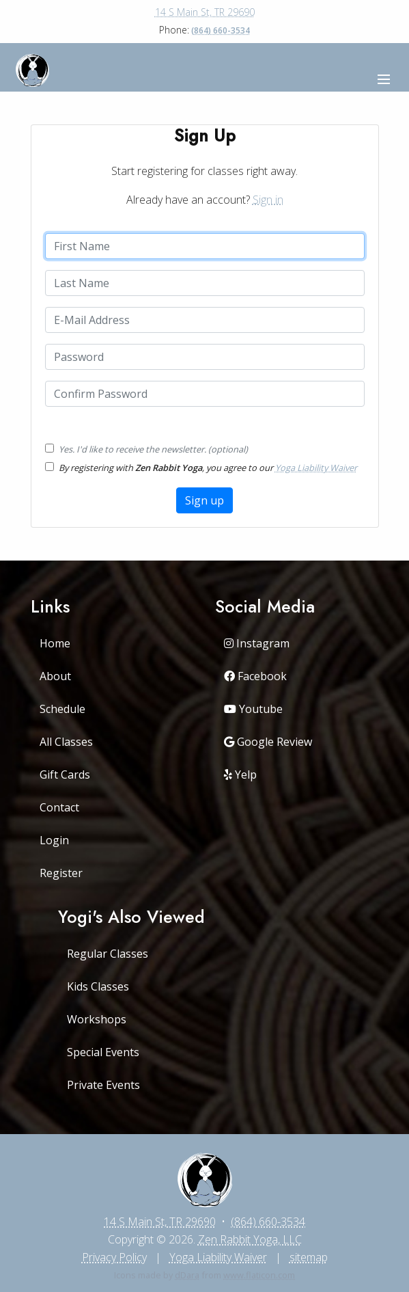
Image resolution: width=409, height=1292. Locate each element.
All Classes (66, 741)
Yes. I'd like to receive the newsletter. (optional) (153, 449)
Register (61, 872)
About (55, 676)
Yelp (240, 774)
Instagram (257, 643)
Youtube (253, 708)
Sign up (204, 500)
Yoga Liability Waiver (316, 467)
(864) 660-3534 (220, 30)
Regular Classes (107, 953)
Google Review (268, 741)
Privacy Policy (114, 1257)
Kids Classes (98, 986)
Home (55, 643)
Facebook (255, 676)
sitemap (309, 1257)
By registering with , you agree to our (208, 467)
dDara (187, 1275)
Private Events (103, 1084)
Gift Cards (65, 774)
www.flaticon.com (259, 1275)
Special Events (103, 1052)
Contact (59, 807)
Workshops (96, 1019)
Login (54, 840)
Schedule (62, 708)
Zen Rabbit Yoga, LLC (250, 1239)
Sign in (268, 199)
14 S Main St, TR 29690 (205, 11)
